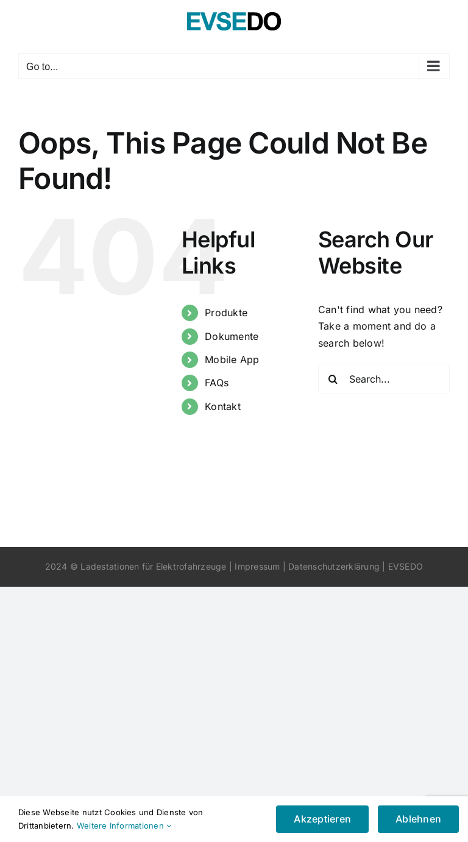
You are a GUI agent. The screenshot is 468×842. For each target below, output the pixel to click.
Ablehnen (418, 819)
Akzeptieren (322, 819)
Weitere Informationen (124, 825)
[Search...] (384, 379)
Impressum (257, 566)
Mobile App (232, 359)
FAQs (217, 383)
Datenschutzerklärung (334, 566)
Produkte (226, 312)
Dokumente (231, 336)
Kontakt (223, 406)
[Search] (333, 379)
